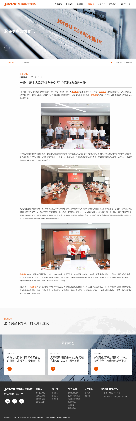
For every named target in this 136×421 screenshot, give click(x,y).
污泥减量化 (72, 408)
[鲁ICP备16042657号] (61, 417)
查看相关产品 (40, 393)
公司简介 (55, 393)
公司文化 (55, 396)
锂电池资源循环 (73, 393)
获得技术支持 (40, 402)
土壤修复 (71, 405)
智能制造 (87, 396)
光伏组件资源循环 (74, 399)
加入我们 (101, 4)
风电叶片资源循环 (74, 396)
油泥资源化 (72, 402)
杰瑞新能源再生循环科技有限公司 (30, 417)
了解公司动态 (40, 399)
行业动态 (26, 62)
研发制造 (80, 4)
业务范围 (69, 4)
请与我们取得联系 (109, 389)
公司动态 (90, 4)
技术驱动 (87, 393)
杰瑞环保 (75, 92)
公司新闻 (11, 62)
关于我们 (58, 4)
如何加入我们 (40, 396)
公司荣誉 (55, 399)
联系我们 (112, 4)
